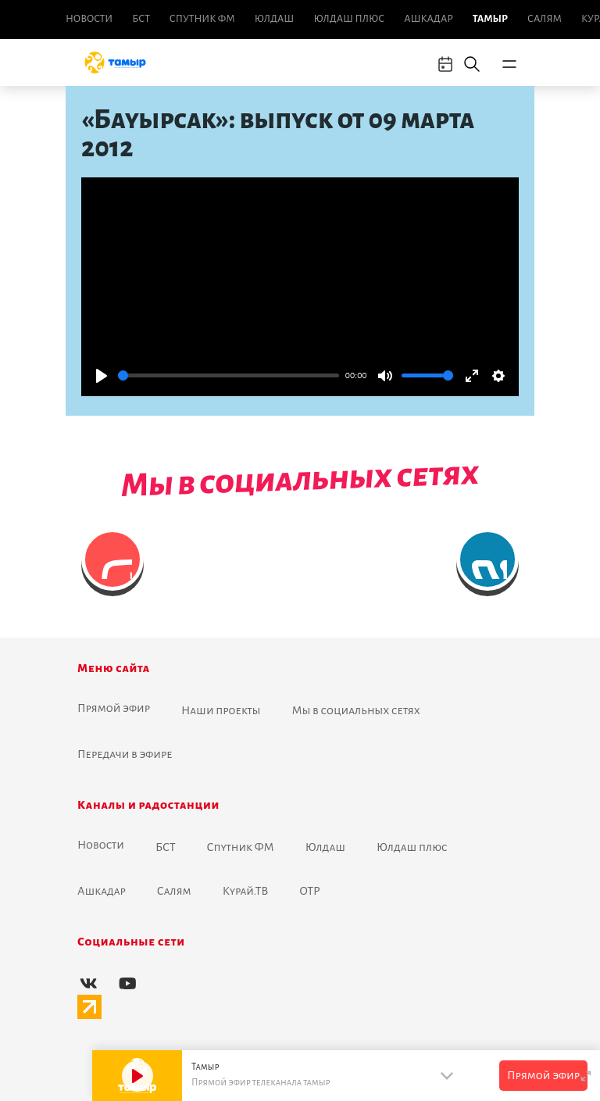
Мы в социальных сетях (356, 710)
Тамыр (490, 18)
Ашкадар (428, 18)
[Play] (101, 375)
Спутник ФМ (202, 18)
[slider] (228, 375)
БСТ (140, 18)
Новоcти (89, 18)
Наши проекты (221, 710)
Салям (544, 18)
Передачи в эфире (125, 754)
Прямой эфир (113, 708)
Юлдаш (275, 18)
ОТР (309, 891)
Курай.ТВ (246, 891)
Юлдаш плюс (348, 18)
